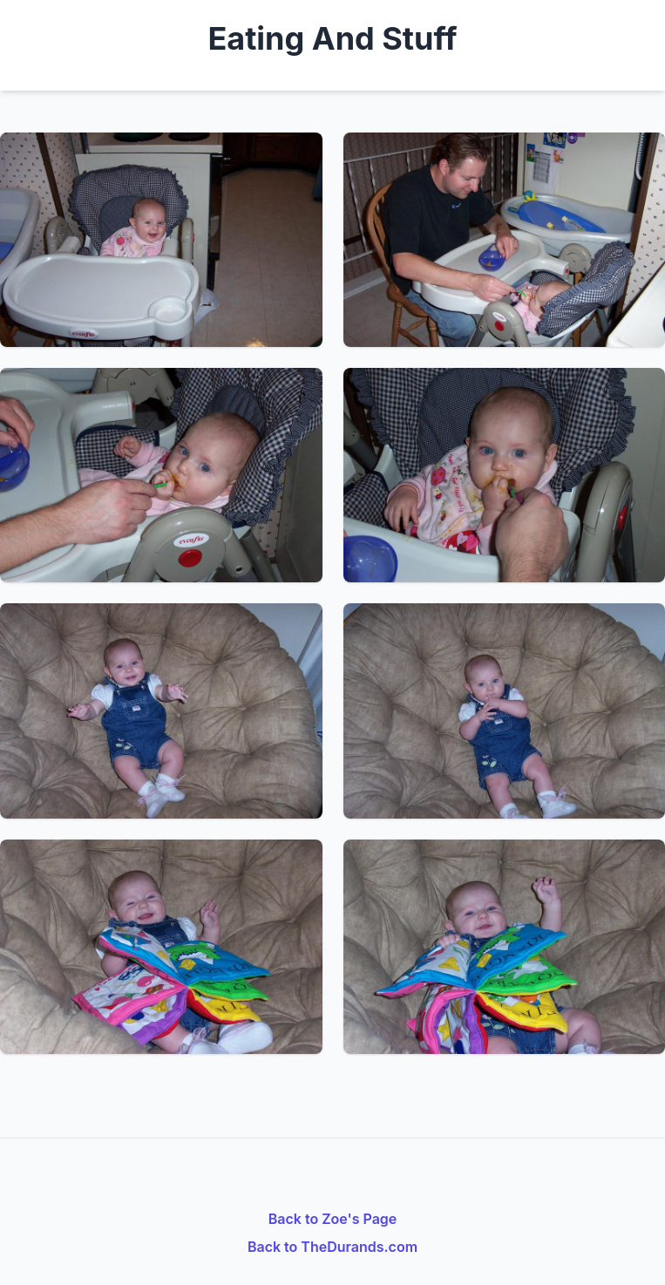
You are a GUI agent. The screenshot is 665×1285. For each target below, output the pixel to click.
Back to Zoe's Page (332, 1218)
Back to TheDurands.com (332, 1246)
